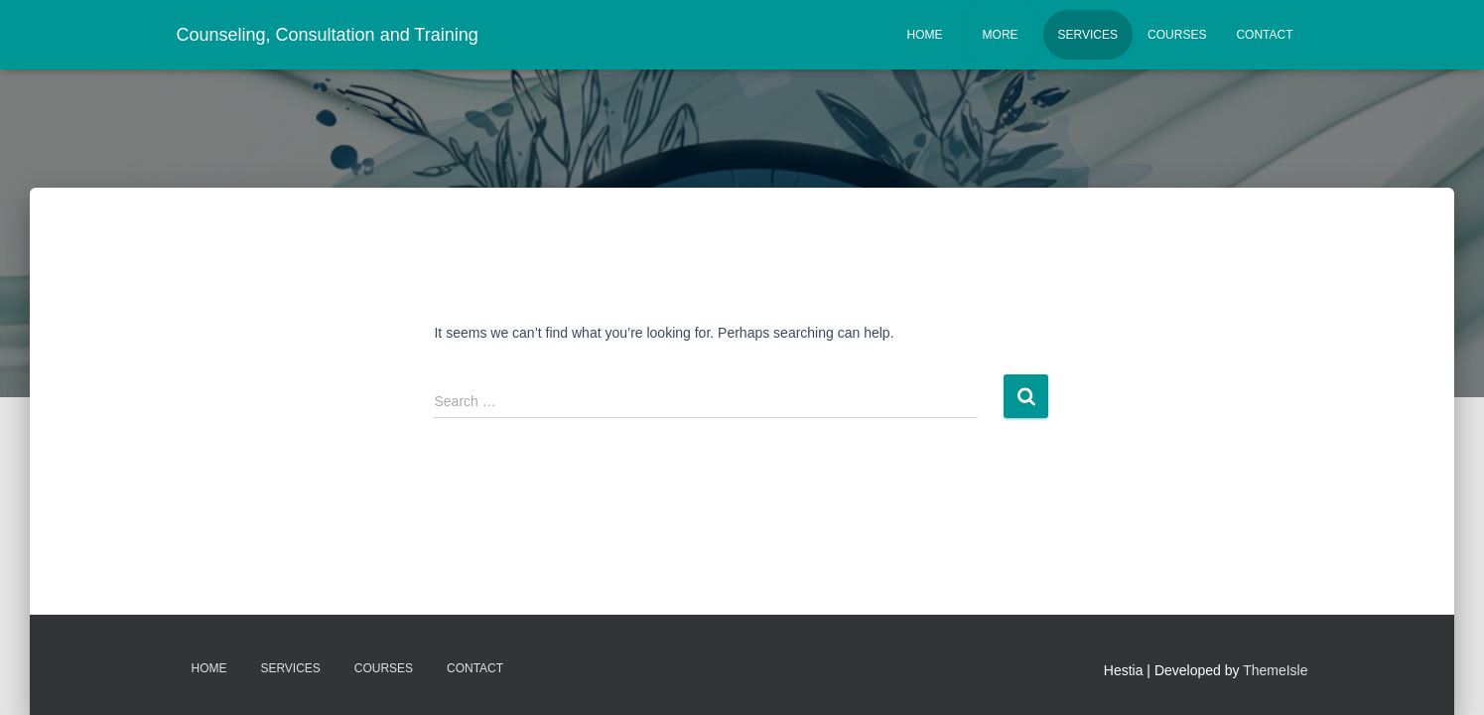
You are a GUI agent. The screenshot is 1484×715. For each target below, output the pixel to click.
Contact (1264, 35)
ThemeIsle (1275, 670)
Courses (1176, 35)
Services (1088, 35)
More (1000, 35)
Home (925, 35)
